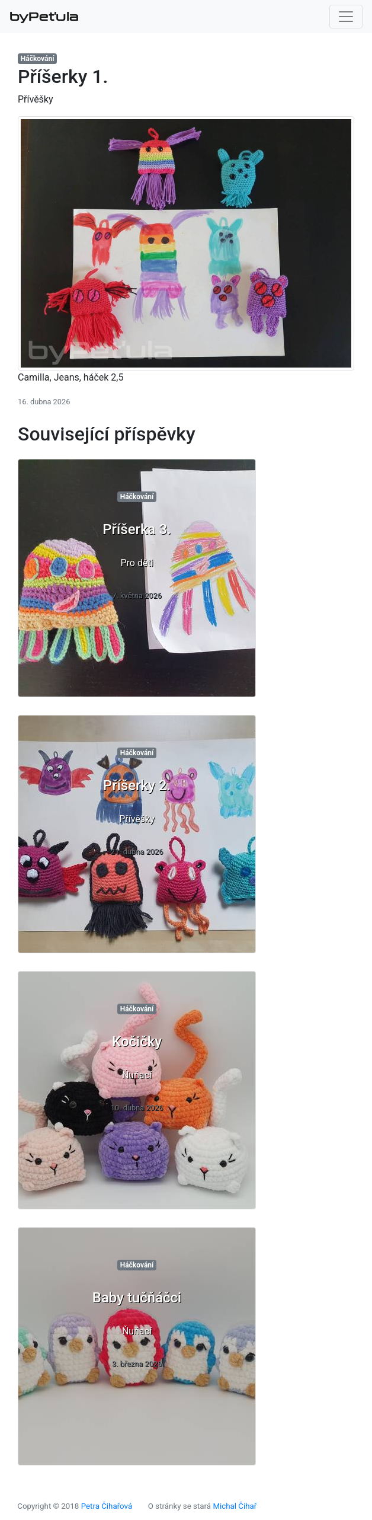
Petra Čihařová (107, 1506)
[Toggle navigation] (346, 16)
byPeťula (44, 16)
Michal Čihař (234, 1506)
